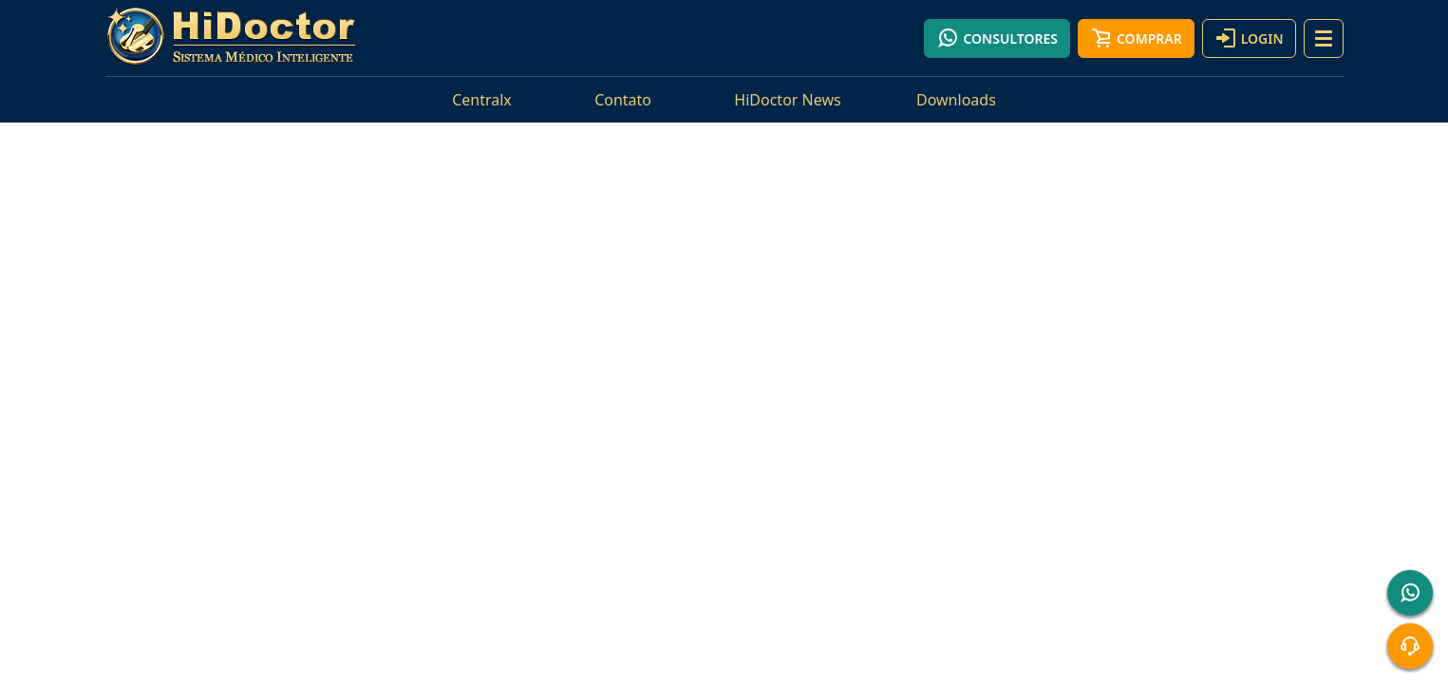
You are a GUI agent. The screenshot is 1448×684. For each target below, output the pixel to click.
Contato (622, 99)
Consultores (997, 38)
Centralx (482, 99)
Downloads (956, 99)
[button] (1324, 38)
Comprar (1136, 38)
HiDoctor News (787, 99)
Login (1249, 38)
